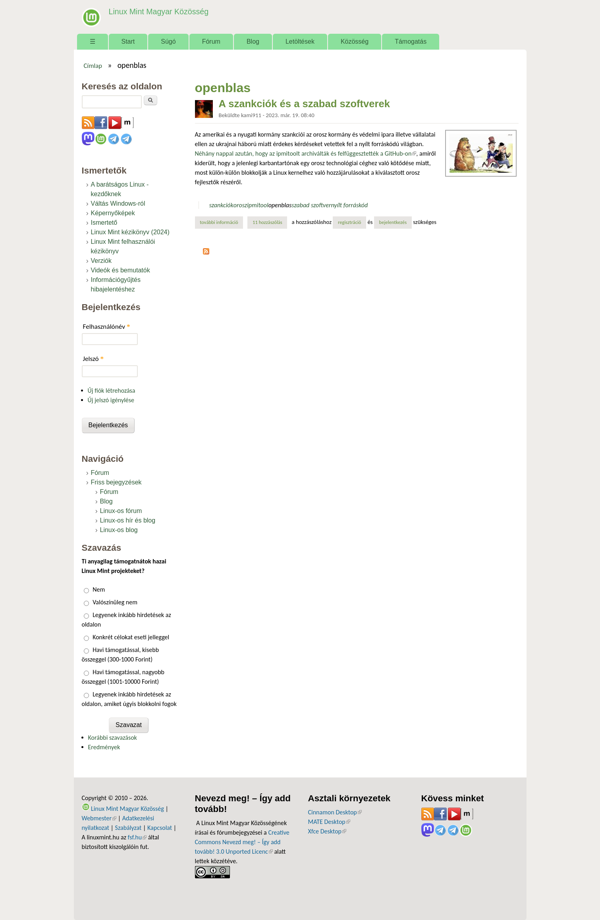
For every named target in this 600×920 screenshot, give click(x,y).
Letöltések (300, 41)
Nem (99, 589)
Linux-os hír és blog (128, 520)
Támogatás (410, 41)
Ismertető (104, 222)
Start (128, 41)
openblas (280, 205)
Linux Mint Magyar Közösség (157, 12)
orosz (240, 205)
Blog (253, 41)
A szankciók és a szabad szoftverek (304, 103)
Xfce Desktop (327, 831)
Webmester (99, 818)
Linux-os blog (119, 530)
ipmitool (257, 205)
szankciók (221, 205)
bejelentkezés (393, 222)
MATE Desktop (329, 821)
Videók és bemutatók (120, 270)
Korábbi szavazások (112, 737)
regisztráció (349, 222)
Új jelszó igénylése (111, 400)
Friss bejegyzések (116, 482)
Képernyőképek (113, 213)
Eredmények (104, 747)
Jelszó (93, 359)
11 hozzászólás (267, 222)
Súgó (168, 41)
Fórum (211, 41)
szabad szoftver (311, 205)
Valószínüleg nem (115, 602)
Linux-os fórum (121, 510)
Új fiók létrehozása (111, 390)
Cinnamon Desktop (335, 812)
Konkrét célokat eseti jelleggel (131, 637)
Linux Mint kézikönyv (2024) (130, 232)
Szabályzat (128, 827)
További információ (221, 222)
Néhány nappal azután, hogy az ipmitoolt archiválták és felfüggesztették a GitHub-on (306, 153)
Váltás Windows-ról (118, 203)
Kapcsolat (159, 827)
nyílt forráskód (349, 205)
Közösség (354, 41)
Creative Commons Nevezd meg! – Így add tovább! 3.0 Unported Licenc (242, 842)
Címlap (92, 65)
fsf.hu (137, 837)
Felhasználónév (106, 326)
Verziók (101, 260)
